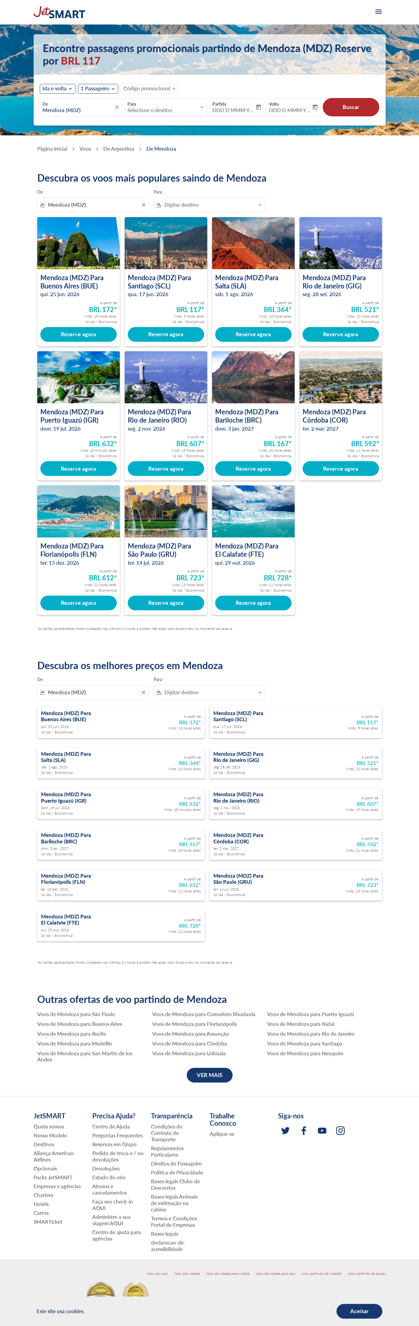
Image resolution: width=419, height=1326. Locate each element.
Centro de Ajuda (111, 1126)
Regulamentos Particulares (167, 1151)
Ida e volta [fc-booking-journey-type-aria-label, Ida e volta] (54, 88)
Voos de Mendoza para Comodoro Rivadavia (203, 1014)
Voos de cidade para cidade (228, 1273)
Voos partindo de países (366, 1273)
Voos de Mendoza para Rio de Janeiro (311, 1034)
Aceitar (359, 1311)
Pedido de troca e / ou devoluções (118, 1156)
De (45, 104)
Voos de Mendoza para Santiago (304, 1044)
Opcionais (45, 1168)
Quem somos (49, 1126)
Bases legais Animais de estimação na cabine (174, 1203)
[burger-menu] (378, 12)
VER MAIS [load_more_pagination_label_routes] (209, 1075)
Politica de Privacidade (177, 1172)
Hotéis (41, 1204)
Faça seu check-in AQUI (112, 1204)
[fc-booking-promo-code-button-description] (146, 88)
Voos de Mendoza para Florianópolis (194, 1024)
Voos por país (157, 1273)
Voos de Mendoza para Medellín (74, 1044)
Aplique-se (222, 1134)
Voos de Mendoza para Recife (71, 1034)
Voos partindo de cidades (321, 1273)
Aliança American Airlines (54, 1156)
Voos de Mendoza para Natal (300, 1024)
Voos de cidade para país (275, 1273)
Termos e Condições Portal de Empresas (174, 1221)
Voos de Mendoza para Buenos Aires (79, 1024)
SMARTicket (48, 1222)
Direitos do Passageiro (176, 1163)
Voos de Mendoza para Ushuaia (189, 1053)
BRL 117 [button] (81, 60)
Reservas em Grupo (114, 1144)
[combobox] (77, 110)
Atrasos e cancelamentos (109, 1189)
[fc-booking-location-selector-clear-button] (118, 107)
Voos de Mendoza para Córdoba (189, 1044)
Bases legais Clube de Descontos (175, 1184)
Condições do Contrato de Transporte (166, 1133)
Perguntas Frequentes (117, 1135)
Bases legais (164, 1233)
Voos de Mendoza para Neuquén (305, 1053)
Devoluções (105, 1168)
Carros (41, 1213)
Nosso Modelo (50, 1135)
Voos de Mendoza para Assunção (190, 1034)
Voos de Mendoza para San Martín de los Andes (84, 1056)
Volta (274, 104)
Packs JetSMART (53, 1177)
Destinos (44, 1144)
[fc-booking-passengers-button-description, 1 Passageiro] (95, 88)
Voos (85, 148)
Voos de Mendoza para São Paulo (76, 1014)
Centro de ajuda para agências (116, 1235)
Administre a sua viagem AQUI (111, 1220)
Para (131, 104)
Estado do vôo (109, 1177)
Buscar (351, 107)
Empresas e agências (57, 1186)
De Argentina (118, 148)
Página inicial (52, 148)
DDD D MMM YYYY (233, 110)
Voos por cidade (187, 1273)
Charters (43, 1195)
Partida (219, 104)
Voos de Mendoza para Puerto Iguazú (310, 1014)
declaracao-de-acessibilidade (168, 1245)
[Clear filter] (143, 205)
